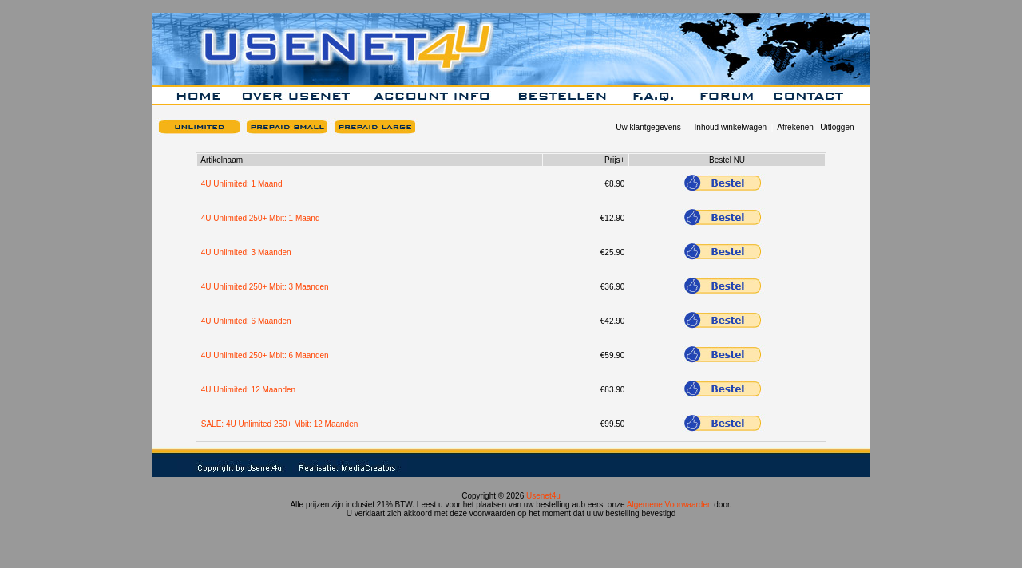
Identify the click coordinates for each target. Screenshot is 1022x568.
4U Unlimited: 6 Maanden (246, 321)
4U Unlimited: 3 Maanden (246, 252)
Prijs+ (614, 160)
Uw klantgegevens (648, 127)
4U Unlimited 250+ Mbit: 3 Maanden (265, 286)
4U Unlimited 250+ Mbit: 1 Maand (260, 218)
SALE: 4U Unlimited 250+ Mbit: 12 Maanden (279, 424)
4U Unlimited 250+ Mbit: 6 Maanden (265, 355)
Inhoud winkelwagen (731, 127)
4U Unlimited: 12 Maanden (248, 389)
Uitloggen (837, 127)
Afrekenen (795, 127)
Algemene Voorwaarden (669, 504)
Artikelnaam (221, 160)
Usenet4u (543, 495)
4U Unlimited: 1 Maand (242, 183)
